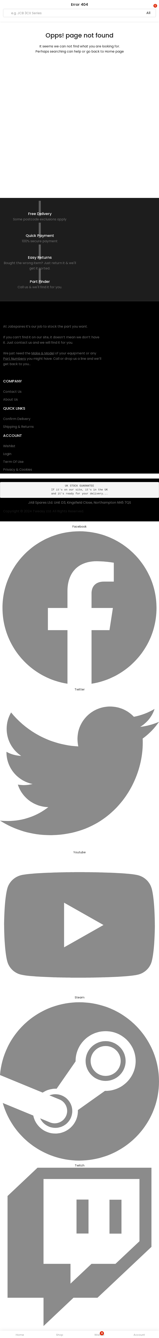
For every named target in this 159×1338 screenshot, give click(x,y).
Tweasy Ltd (42, 511)
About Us (10, 399)
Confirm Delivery (16, 418)
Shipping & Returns (18, 426)
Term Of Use (13, 461)
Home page (114, 51)
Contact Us (12, 391)
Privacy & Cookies (17, 469)
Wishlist (9, 446)
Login (7, 453)
